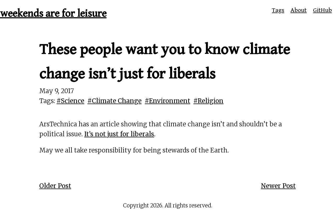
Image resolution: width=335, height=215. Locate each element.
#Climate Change (114, 101)
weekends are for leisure (53, 14)
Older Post (55, 186)
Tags (278, 10)
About (299, 10)
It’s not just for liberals (119, 134)
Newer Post (278, 186)
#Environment (167, 101)
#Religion (208, 101)
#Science (70, 101)
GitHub (322, 10)
